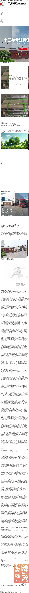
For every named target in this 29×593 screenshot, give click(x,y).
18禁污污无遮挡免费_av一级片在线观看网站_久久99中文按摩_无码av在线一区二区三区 (14, 1)
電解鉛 (1, 13)
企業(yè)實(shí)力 (2, 11)
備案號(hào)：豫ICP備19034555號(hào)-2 (19, 585)
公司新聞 (5, 565)
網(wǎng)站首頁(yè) (2, 5)
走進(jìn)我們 (1, 6)
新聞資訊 (1, 14)
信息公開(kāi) (1, 19)
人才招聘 (1, 20)
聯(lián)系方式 (1, 22)
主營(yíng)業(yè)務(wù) (2, 12)
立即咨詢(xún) (3, 132)
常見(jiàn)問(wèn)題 (8, 565)
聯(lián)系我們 (1, 21)
